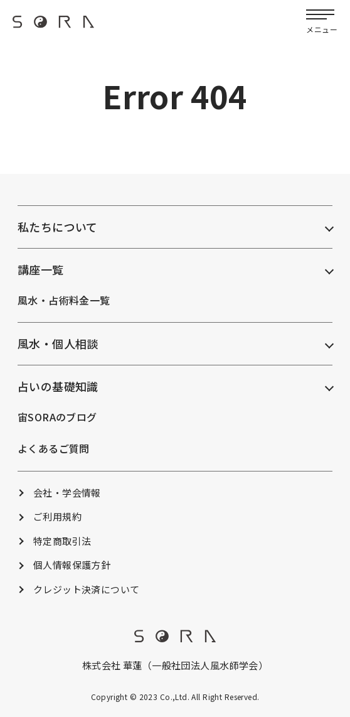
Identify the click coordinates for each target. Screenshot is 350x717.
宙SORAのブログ (57, 416)
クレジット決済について (86, 589)
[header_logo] (53, 25)
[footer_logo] (175, 638)
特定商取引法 (62, 540)
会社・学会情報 (67, 492)
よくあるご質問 (54, 448)
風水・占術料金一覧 (64, 300)
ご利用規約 (57, 516)
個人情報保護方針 (71, 564)
